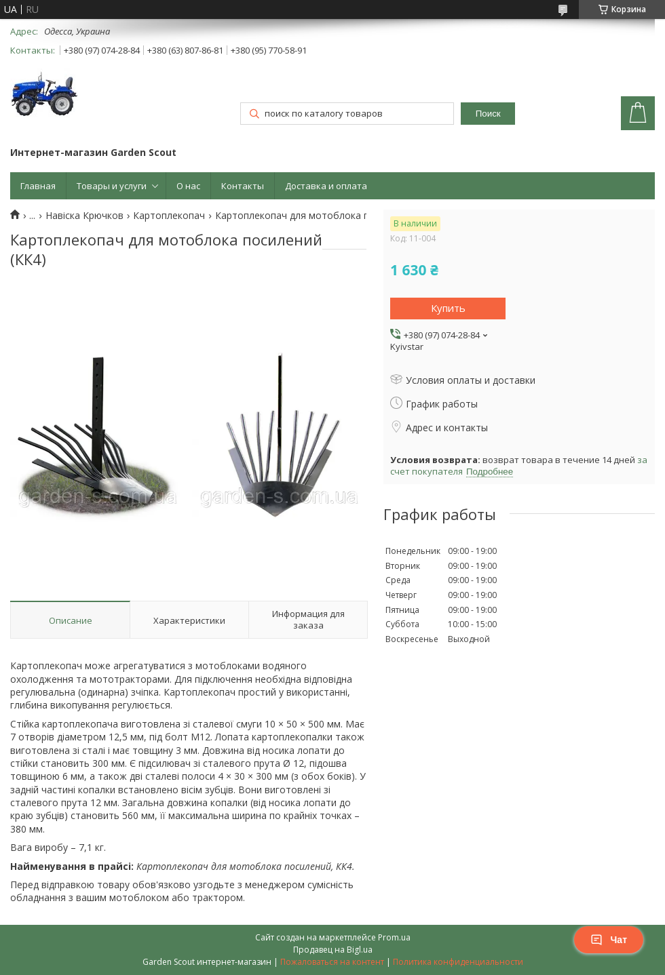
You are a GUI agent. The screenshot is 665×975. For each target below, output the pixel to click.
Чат (608, 940)
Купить (448, 308)
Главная (38, 186)
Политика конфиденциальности (458, 962)
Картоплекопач (169, 216)
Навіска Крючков (84, 216)
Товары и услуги (112, 186)
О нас (188, 186)
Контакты (242, 186)
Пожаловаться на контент (332, 962)
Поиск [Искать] (488, 113)
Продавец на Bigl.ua (333, 949)
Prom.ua (394, 937)
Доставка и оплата (326, 186)
